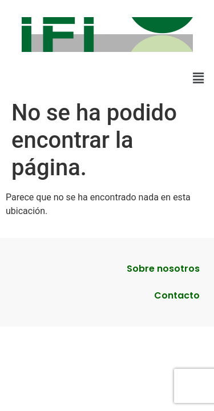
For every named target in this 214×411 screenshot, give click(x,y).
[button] (198, 78)
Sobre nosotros (163, 268)
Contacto (177, 295)
